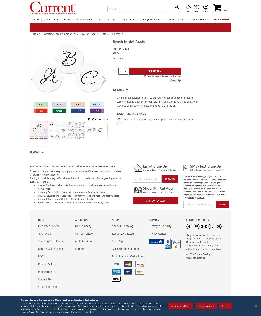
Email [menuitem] (188, 11)
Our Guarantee (84, 233)
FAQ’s (41, 256)
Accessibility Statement (126, 249)
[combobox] (139, 9)
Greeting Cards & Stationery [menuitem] (78, 19)
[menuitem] (201, 19)
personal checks (65, 166)
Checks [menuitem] (35, 19)
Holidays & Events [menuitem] (149, 19)
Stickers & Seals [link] (111, 33)
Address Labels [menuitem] (51, 19)
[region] (130, 306)
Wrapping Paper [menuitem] (128, 19)
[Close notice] (256, 306)
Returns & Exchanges (51, 249)
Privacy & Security (160, 226)
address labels (84, 166)
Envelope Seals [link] (89, 33)
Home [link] (36, 33)
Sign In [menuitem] (206, 11)
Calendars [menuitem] (183, 19)
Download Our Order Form (128, 256)
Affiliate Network (85, 241)
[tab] (156, 90)
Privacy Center (157, 233)
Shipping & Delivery (50, 241)
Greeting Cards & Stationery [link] (60, 33)
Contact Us (44, 279)
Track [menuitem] (197, 11)
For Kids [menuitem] (110, 19)
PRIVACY (200, 197)
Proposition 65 (47, 272)
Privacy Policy (89, 312)
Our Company (83, 226)
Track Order (45, 233)
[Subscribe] (170, 179)
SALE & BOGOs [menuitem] (221, 19)
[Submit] (222, 204)
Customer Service (49, 226)
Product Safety (47, 264)
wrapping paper (107, 166)
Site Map (117, 241)
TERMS (191, 197)
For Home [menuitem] (169, 19)
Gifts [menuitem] (99, 19)
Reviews (35, 152)
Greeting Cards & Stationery (52, 192)
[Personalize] (155, 71)
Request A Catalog (123, 233)
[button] (33, 80)
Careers (79, 249)
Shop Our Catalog (156, 200)
